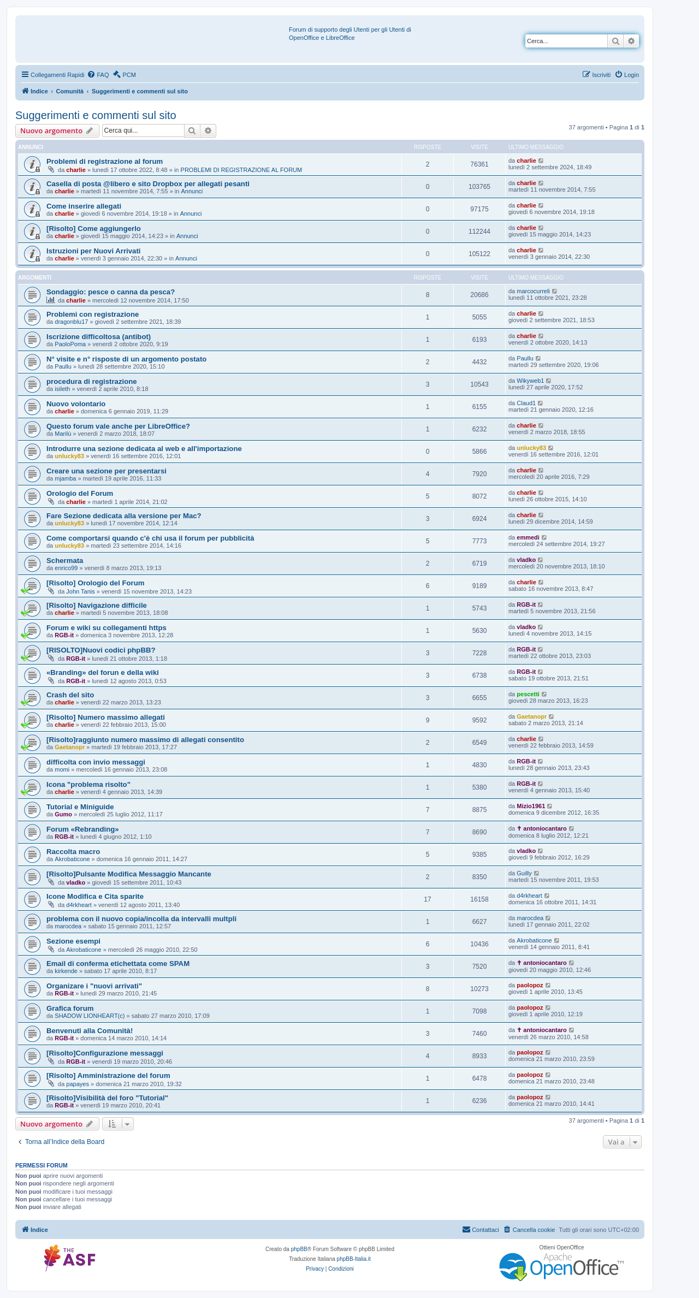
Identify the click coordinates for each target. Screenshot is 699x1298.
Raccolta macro (73, 851)
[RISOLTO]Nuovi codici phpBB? (101, 650)
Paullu (63, 366)
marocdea (68, 926)
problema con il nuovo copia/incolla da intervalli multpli (141, 919)
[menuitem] (98, 74)
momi (62, 769)
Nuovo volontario (75, 404)
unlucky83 (69, 456)
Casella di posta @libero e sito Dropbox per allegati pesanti (148, 184)
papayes (77, 1084)
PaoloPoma (70, 344)
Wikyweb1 (530, 380)
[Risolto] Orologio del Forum (95, 583)
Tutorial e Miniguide (80, 807)
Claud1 (526, 403)
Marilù (63, 433)
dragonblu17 (71, 321)
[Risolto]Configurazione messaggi (104, 1053)
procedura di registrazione (91, 381)
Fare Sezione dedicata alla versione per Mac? (124, 516)
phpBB (299, 1249)
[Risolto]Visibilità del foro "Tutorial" (107, 1098)
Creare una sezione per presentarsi (106, 471)
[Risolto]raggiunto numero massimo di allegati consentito (145, 740)
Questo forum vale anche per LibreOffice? (118, 426)
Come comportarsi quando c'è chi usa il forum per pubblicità (150, 538)
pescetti (528, 694)
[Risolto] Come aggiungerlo (93, 228)
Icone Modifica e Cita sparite (95, 896)
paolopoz (530, 985)
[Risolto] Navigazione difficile (96, 605)
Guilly (524, 873)
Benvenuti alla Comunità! (89, 1031)
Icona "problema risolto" (88, 784)
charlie (75, 170)
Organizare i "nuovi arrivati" (94, 986)
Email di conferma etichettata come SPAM (117, 963)
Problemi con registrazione (92, 314)
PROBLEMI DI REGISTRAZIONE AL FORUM (242, 170)
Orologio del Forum (79, 493)
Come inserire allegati (83, 206)
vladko (526, 559)
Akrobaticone (72, 859)
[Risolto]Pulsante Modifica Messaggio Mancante (128, 874)
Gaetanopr (532, 716)
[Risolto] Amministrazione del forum (108, 1075)
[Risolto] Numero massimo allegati (105, 717)
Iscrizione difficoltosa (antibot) (98, 337)
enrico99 (66, 568)
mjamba (65, 478)
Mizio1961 (531, 806)
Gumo (63, 814)
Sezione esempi (73, 941)
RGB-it (526, 604)
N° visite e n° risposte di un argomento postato (126, 359)
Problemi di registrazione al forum (104, 161)
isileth (62, 389)
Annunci (192, 191)
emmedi (528, 537)
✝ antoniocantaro (542, 828)
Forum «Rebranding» (82, 829)
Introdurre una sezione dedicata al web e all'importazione (144, 448)
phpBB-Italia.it (354, 1259)
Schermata (64, 560)
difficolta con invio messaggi (95, 762)
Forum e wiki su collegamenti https (106, 628)
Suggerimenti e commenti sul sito (95, 115)
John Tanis (80, 591)
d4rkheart (78, 905)
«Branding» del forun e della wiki (102, 672)
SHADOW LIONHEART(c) (90, 1015)
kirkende (66, 971)
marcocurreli (533, 291)
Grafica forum (69, 1008)
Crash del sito (70, 695)
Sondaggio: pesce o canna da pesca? (110, 292)
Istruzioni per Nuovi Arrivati (93, 251)
